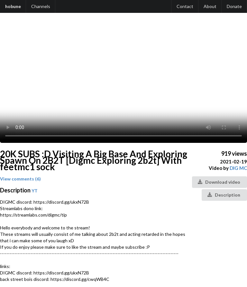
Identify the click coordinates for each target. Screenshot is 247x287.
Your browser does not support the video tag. (123, 81)
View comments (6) (20, 178)
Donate (234, 6)
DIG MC (238, 168)
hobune (13, 6)
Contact (185, 6)
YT (35, 190)
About (210, 6)
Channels (40, 6)
